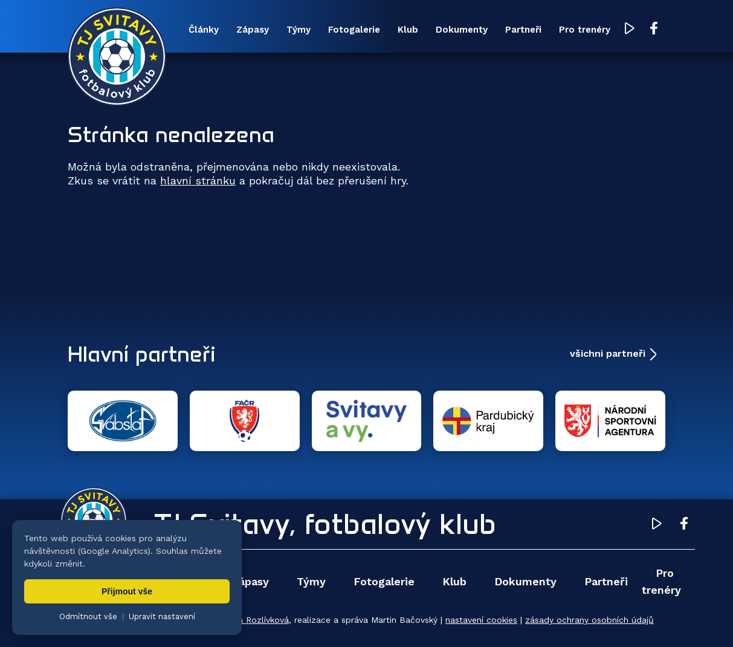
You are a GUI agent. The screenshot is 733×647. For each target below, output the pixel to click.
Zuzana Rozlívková (251, 620)
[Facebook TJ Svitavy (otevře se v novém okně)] (653, 29)
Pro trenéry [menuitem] (584, 29)
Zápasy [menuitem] (252, 29)
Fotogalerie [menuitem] (354, 29)
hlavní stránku (198, 180)
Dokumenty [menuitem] (462, 29)
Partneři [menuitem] (523, 29)
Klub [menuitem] (408, 29)
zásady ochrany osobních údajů (589, 620)
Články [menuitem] (204, 29)
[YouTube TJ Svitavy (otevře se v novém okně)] (630, 29)
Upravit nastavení (162, 616)
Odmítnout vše (88, 616)
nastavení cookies (481, 620)
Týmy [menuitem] (298, 29)
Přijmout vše (127, 591)
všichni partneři (607, 353)
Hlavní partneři (142, 353)
